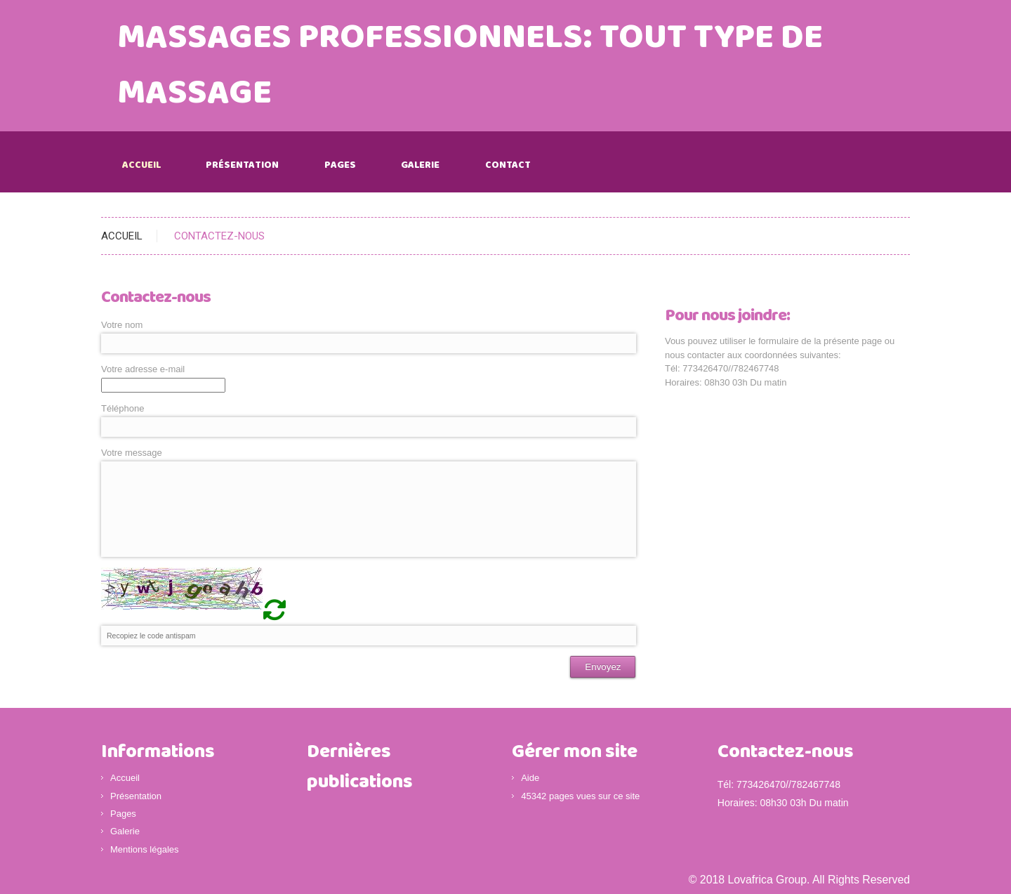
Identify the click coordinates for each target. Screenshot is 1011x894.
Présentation (242, 165)
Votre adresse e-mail (143, 369)
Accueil (141, 165)
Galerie (420, 165)
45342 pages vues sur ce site (580, 796)
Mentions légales (144, 849)
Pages (340, 165)
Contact (508, 165)
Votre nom (122, 325)
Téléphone (122, 408)
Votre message (131, 452)
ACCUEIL (122, 236)
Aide (530, 778)
